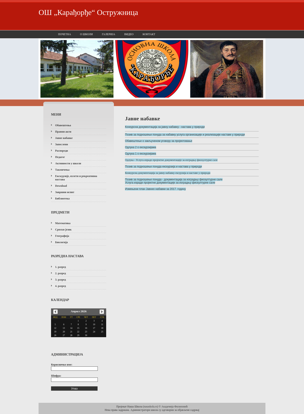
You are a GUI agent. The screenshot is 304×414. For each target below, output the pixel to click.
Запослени (61, 144)
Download (61, 185)
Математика (63, 223)
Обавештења (63, 125)
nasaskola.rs (150, 406)
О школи (86, 34)
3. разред (60, 279)
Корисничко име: (61, 364)
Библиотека (62, 198)
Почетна (64, 34)
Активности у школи (68, 163)
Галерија (108, 34)
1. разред (60, 267)
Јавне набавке (64, 138)
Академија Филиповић (175, 406)
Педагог (60, 157)
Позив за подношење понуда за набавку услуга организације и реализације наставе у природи (185, 134)
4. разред (60, 286)
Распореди (61, 150)
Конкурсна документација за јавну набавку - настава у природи (165, 126)
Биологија (61, 242)
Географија (62, 235)
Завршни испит (64, 192)
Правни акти (63, 131)
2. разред (60, 273)
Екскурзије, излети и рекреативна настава (76, 177)
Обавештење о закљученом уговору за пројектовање (158, 141)
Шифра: (56, 375)
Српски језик (63, 229)
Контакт (149, 34)
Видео (129, 34)
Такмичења (62, 169)
